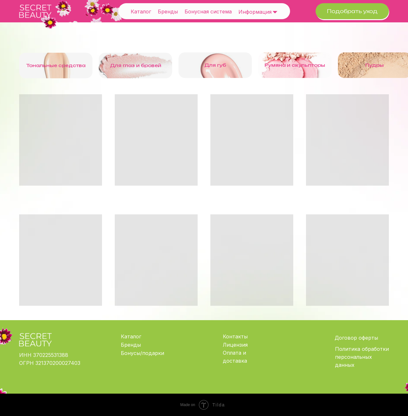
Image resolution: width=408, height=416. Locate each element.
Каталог (141, 11)
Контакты (235, 336)
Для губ (215, 65)
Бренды (168, 11)
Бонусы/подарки (142, 353)
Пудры (374, 65)
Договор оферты (356, 338)
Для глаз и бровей (135, 65)
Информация (255, 12)
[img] (275, 11)
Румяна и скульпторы (295, 65)
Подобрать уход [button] (352, 11)
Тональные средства (55, 65)
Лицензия (235, 345)
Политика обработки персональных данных (362, 357)
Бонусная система (208, 11)
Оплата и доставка (235, 357)
